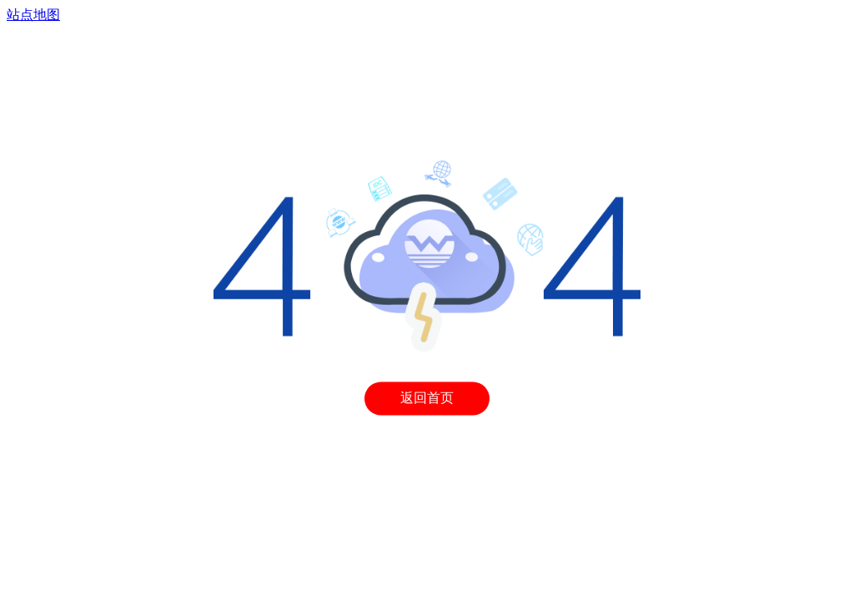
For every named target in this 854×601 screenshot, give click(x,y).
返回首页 (427, 398)
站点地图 (33, 15)
